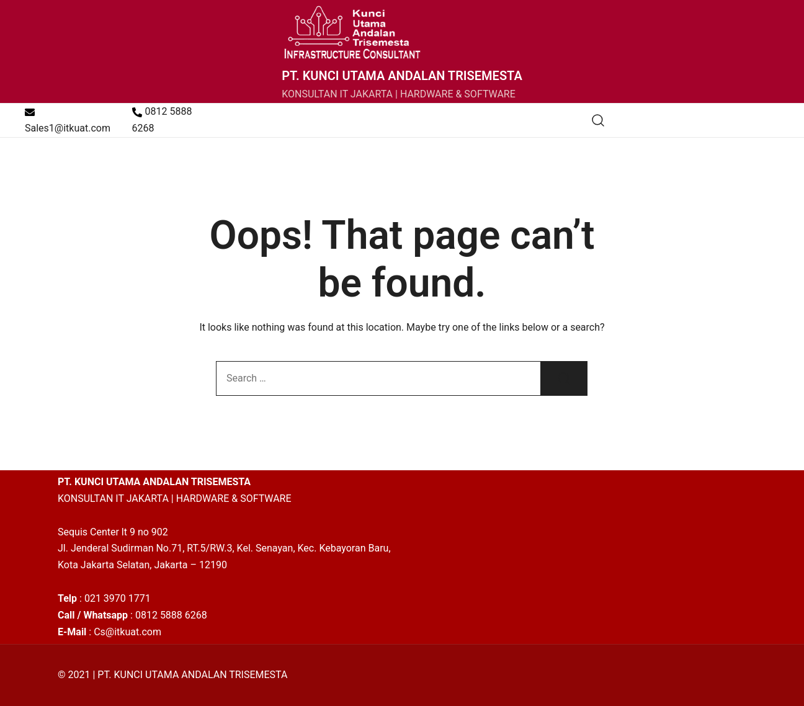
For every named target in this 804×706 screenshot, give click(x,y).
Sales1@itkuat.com (67, 120)
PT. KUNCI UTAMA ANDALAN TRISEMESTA (402, 75)
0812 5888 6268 (162, 119)
